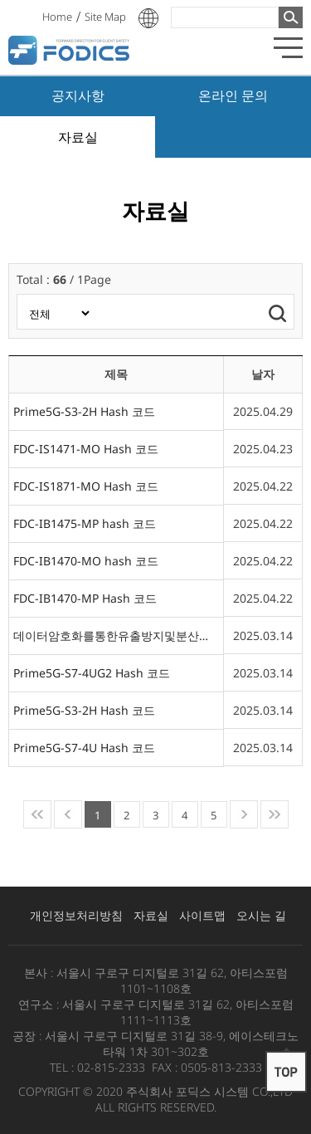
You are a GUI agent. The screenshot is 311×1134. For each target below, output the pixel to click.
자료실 (78, 137)
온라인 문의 (233, 95)
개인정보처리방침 (76, 915)
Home (57, 16)
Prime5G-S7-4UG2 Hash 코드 (91, 673)
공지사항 (77, 95)
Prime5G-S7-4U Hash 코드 (84, 747)
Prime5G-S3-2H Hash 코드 (84, 411)
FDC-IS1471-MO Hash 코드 (85, 449)
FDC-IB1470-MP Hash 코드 (85, 598)
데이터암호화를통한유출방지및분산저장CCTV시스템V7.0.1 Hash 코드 (116, 635)
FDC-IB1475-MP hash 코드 (84, 523)
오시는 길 (261, 915)
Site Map (105, 16)
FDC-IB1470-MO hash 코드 (85, 561)
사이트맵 (202, 915)
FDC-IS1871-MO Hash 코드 (85, 486)
